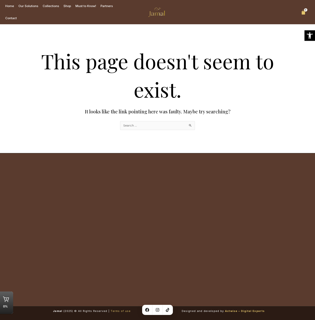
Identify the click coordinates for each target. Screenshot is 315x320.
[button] (309, 35)
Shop (67, 6)
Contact (11, 18)
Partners (106, 6)
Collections (51, 6)
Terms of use (121, 311)
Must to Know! (85, 6)
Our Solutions (28, 6)
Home (9, 6)
